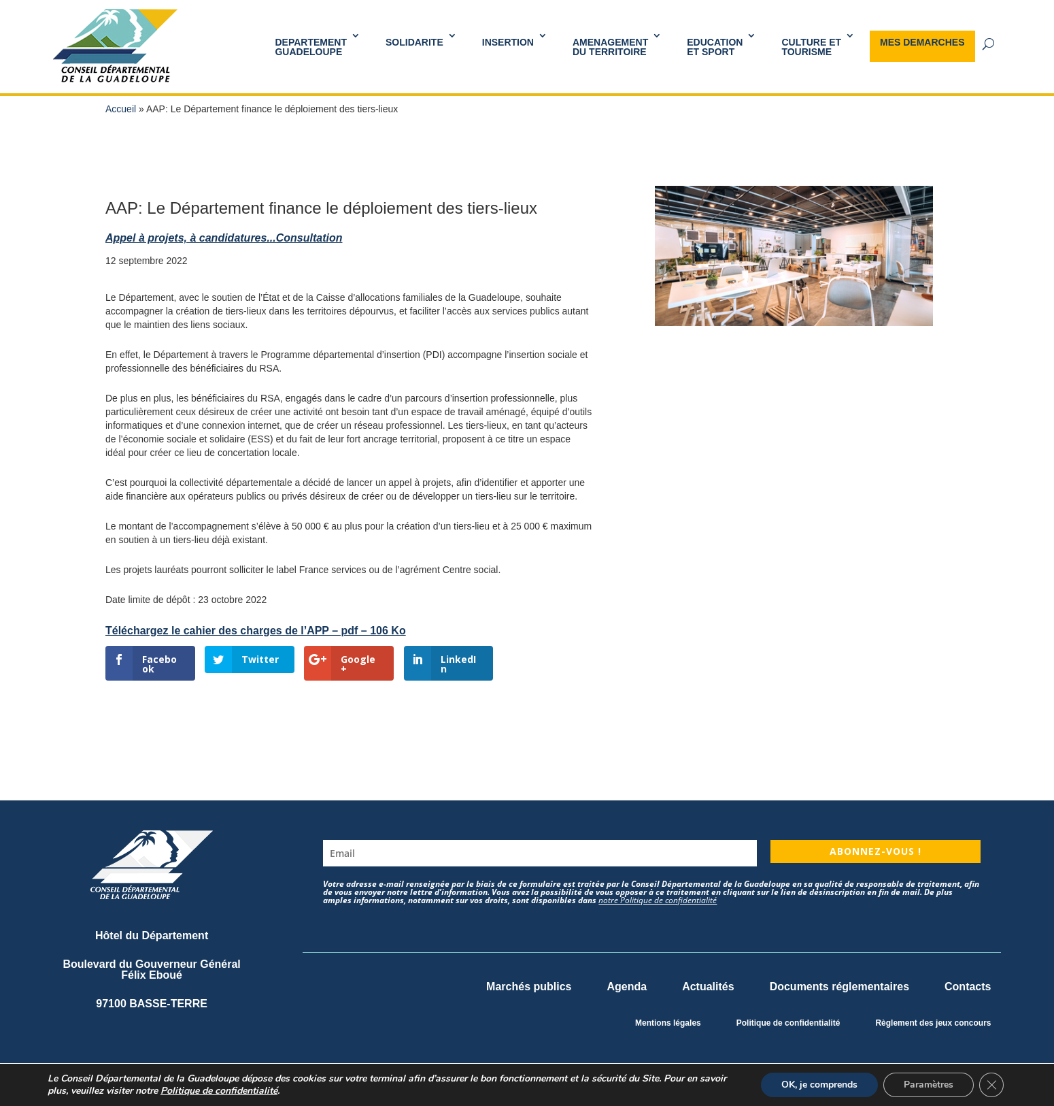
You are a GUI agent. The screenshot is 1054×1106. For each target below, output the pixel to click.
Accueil (120, 108)
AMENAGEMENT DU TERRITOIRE (610, 47)
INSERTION (508, 42)
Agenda (627, 986)
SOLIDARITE (414, 42)
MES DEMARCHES (922, 42)
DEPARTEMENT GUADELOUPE (311, 47)
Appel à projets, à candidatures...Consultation (224, 238)
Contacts (968, 986)
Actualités (708, 986)
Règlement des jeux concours (933, 1023)
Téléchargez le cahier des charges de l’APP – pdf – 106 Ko (255, 630)
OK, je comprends (819, 1084)
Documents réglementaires (839, 986)
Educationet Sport (715, 47)
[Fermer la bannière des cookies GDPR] (991, 1085)
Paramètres (928, 1084)
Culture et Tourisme (811, 47)
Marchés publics (528, 986)
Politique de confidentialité (788, 1023)
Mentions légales (668, 1023)
